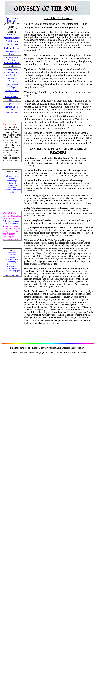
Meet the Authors (12, 38)
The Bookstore (12, 100)
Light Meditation (11, 48)
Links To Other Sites (12, 91)
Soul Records (12, 41)
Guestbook (12, 66)
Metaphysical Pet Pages (12, 85)
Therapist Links (12, 112)
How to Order (11, 44)
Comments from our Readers (11, 73)
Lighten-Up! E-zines (12, 108)
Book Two (12, 34)
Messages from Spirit (12, 52)
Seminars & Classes (11, 79)
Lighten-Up (12, 103)
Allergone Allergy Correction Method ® (11, 223)
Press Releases (11, 96)
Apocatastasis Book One (12, 19)
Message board (12, 69)
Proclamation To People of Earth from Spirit (11, 60)
